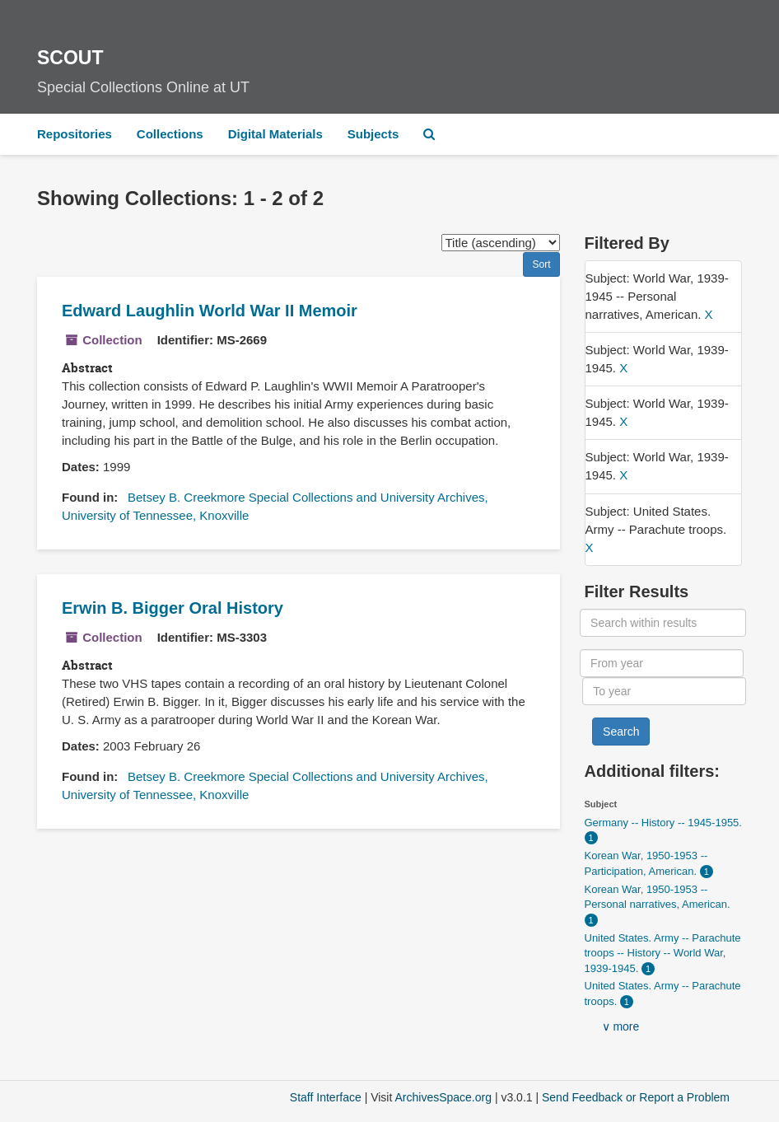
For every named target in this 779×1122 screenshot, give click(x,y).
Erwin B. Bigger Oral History (172, 608)
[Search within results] (663, 623)
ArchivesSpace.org (443, 1097)
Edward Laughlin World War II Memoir (209, 311)
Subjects (373, 134)
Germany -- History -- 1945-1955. (663, 822)
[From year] (662, 663)
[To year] (664, 691)
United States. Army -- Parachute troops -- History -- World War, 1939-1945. (663, 953)
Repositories (74, 134)
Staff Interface (326, 1097)
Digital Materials (275, 134)
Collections (170, 134)
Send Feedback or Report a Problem (636, 1097)
